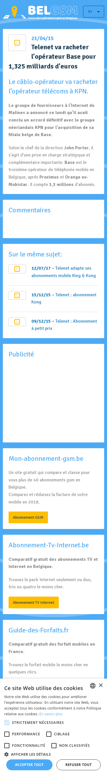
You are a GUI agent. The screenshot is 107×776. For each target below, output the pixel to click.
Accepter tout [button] (29, 764)
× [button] (100, 685)
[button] (53, 754)
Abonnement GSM (28, 517)
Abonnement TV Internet (33, 602)
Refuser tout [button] (78, 764)
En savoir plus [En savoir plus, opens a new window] (50, 714)
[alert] (53, 727)
